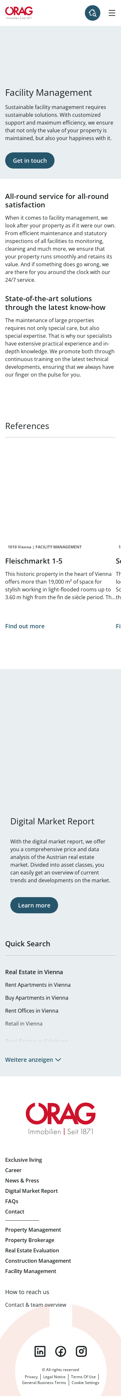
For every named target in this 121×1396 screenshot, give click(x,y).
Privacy (31, 1377)
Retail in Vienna (24, 1023)
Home (19, 12)
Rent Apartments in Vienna (38, 984)
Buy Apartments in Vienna (36, 997)
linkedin (40, 1351)
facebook (60, 1351)
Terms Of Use (83, 1377)
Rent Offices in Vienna (31, 1010)
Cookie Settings (85, 1382)
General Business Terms (44, 1382)
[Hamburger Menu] (112, 13)
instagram (81, 1351)
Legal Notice (54, 1377)
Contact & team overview (35, 1304)
